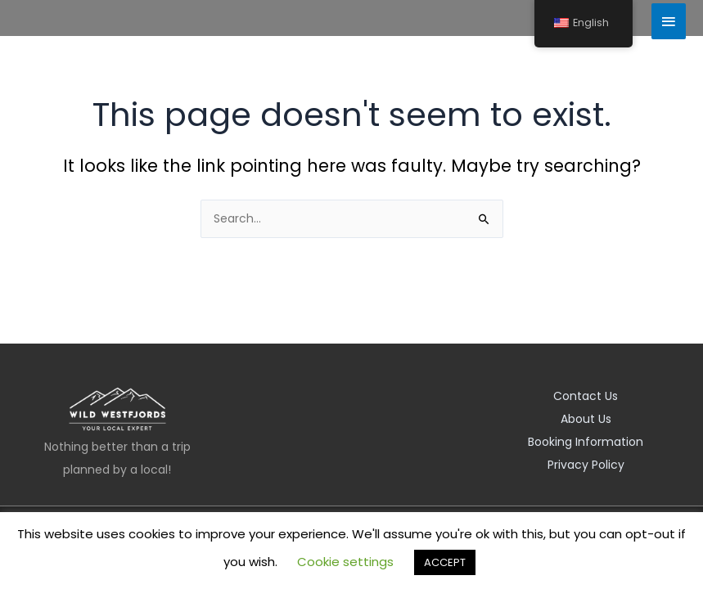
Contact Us (585, 396)
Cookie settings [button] (345, 561)
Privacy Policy (586, 464)
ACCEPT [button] (445, 562)
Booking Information (585, 442)
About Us (586, 419)
